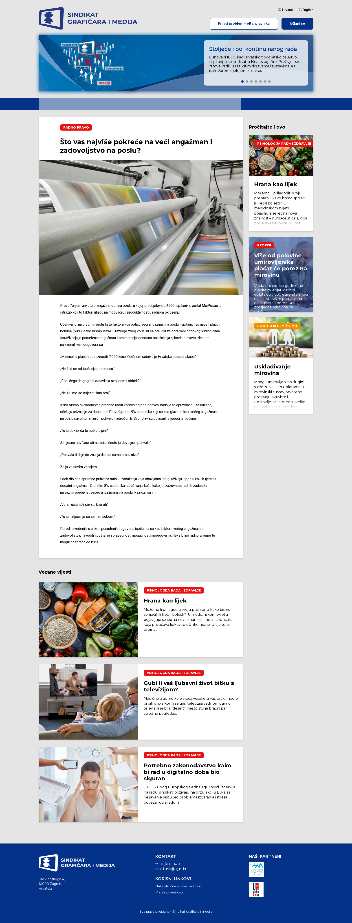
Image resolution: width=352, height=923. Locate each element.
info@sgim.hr (175, 869)
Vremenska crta (218, 103)
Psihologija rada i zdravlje (174, 590)
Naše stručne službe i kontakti (178, 886)
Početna (52, 103)
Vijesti (104, 103)
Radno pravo (173, 103)
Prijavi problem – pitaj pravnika (244, 24)
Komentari (134, 103)
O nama (78, 103)
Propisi (264, 245)
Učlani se (297, 24)
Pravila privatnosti (169, 892)
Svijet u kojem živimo (277, 326)
